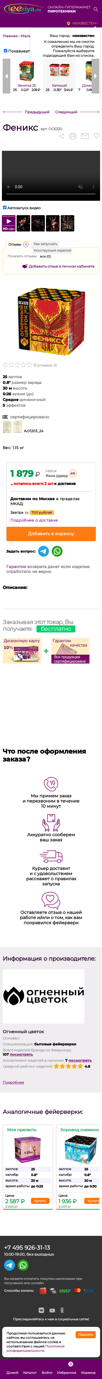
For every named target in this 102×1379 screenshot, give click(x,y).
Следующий (66, 112)
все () (45, 256)
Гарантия (16, 566)
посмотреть (21, 1054)
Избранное (66, 1369)
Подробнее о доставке (34, 520)
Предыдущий (37, 112)
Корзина (88, 1369)
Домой (12, 1369)
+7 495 (27, 1247)
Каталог (30, 1369)
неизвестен (84, 23)
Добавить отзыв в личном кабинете (61, 266)
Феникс (20, 127)
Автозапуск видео (24, 208)
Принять (85, 1335)
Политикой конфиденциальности (35, 1348)
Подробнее (13, 1082)
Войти (47, 1369)
